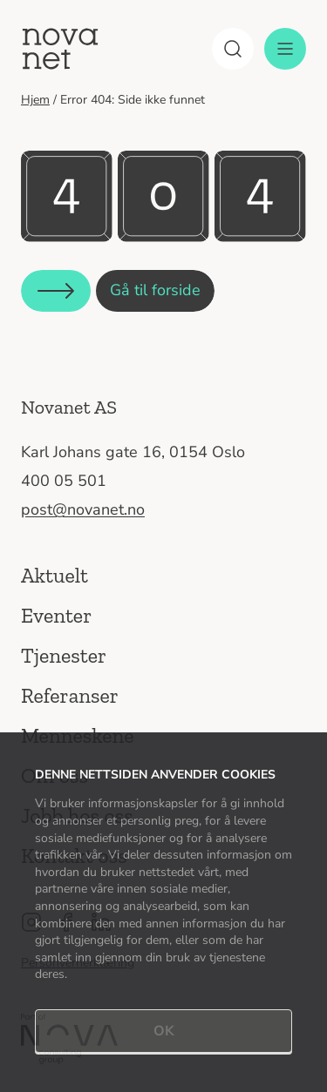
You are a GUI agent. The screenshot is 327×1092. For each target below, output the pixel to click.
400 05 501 (63, 480)
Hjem (35, 99)
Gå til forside (155, 290)
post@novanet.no (83, 509)
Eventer (56, 615)
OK (163, 1031)
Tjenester (63, 655)
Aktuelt (54, 575)
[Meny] (285, 49)
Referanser (70, 695)
